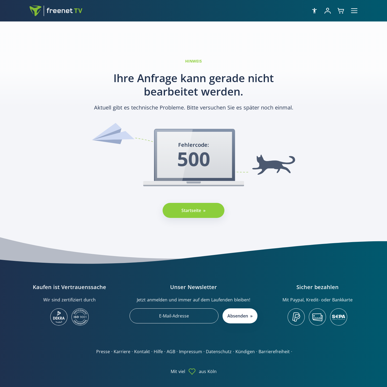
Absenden (237, 316)
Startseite (191, 210)
